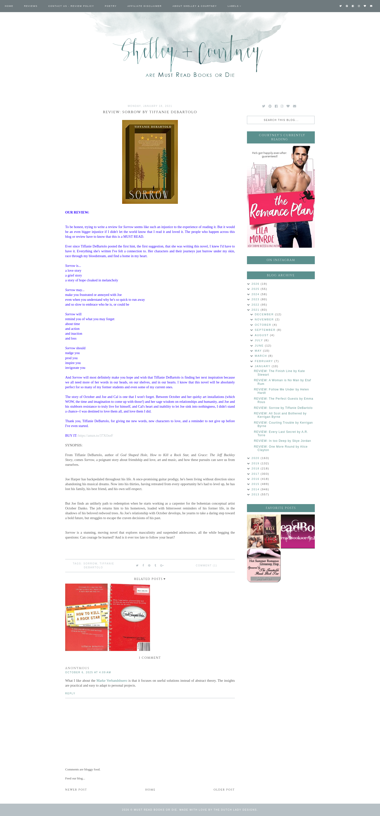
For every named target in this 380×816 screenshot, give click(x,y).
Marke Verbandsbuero (111, 680)
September (266, 329)
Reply (70, 693)
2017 (256, 473)
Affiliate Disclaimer (144, 6)
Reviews (31, 6)
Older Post (224, 790)
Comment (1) (206, 565)
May (259, 350)
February (264, 361)
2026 (256, 283)
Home (9, 6)
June (260, 345)
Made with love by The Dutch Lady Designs (218, 809)
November (265, 319)
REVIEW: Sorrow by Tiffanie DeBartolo (283, 408)
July (259, 340)
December (265, 314)
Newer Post (76, 790)
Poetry (111, 6)
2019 (256, 463)
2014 (256, 489)
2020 (256, 458)
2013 (256, 494)
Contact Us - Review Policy (71, 6)
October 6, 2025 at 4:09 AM (88, 672)
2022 (256, 304)
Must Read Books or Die (155, 809)
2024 (256, 294)
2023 (256, 299)
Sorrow (90, 563)
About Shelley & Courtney (195, 6)
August (262, 335)
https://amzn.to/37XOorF (95, 435)
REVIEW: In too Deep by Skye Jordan (282, 441)
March (261, 355)
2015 (256, 484)
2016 (256, 478)
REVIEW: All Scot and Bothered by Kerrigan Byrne (280, 415)
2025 (256, 288)
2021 (256, 309)
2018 (256, 468)
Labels (233, 6)
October (263, 324)
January (263, 366)
